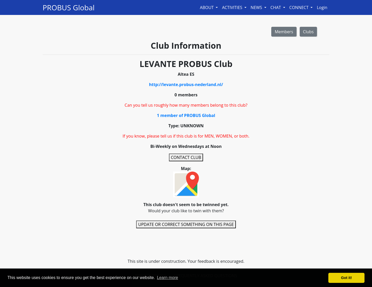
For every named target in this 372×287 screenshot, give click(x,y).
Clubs (308, 32)
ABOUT (207, 7)
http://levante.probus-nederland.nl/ (186, 84)
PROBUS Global (69, 7)
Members (284, 32)
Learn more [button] (167, 277)
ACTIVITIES (232, 7)
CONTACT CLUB (186, 157)
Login (322, 7)
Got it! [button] (346, 278)
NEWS (257, 7)
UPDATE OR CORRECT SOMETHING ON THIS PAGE (186, 224)
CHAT (276, 7)
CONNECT (299, 7)
